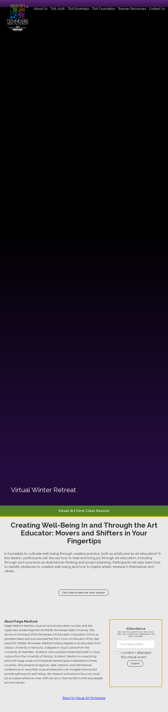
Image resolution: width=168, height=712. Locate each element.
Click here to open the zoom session (83, 592)
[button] (41, 9)
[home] (17, 15)
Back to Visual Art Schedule (84, 698)
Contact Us (157, 8)
